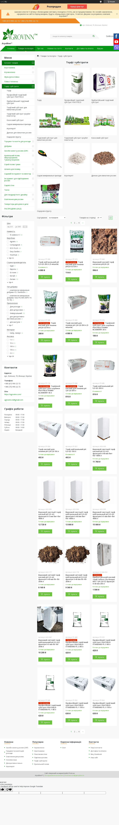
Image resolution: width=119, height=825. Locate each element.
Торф (9, 90)
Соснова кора (11, 760)
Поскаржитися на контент (53, 775)
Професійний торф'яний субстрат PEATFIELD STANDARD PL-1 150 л (77, 705)
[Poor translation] (9, 790)
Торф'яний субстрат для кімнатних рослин (17, 108)
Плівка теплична (11, 81)
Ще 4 (11, 282)
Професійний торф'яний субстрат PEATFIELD (16, 96)
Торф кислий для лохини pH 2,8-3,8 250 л (76, 388)
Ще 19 (11, 356)
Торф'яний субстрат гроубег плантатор (18, 115)
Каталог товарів (11, 63)
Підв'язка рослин (40, 757)
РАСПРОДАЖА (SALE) (12, 208)
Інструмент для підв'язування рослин (16, 179)
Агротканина (9, 67)
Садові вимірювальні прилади (19, 124)
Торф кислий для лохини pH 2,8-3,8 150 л (48, 450)
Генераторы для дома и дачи (16, 204)
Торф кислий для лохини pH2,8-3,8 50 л (47, 325)
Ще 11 (11, 258)
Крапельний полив (41, 764)
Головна (10, 48)
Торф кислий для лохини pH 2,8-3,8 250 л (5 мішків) (77, 325)
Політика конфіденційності (74, 775)
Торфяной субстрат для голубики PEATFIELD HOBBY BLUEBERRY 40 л (49, 389)
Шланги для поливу (12, 169)
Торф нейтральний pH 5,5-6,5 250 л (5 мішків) (48, 263)
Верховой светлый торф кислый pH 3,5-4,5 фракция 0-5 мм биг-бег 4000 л (49, 515)
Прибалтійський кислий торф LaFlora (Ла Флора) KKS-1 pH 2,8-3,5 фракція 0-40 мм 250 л (104, 580)
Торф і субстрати (11, 86)
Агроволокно (9, 72)
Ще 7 (11, 325)
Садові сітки (9, 185)
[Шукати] (93, 36)
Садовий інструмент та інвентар (17, 174)
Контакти (69, 48)
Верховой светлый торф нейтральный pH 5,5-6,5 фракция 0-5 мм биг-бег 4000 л (104, 515)
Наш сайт (94, 757)
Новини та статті (54, 48)
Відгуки (100, 48)
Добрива (8, 146)
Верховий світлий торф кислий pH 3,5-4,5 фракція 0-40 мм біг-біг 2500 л (49, 578)
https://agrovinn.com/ (12, 394)
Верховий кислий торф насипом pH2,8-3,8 (103, 263)
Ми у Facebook (96, 754)
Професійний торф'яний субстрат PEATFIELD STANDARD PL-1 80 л (49, 707)
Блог (64, 748)
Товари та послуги (25, 48)
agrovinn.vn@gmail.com (13, 400)
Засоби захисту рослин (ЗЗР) (16, 151)
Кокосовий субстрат (15, 120)
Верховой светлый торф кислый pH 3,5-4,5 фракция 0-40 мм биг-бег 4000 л (104, 452)
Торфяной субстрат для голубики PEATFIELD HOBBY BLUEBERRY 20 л (104, 326)
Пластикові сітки (40, 754)
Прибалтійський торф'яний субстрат (18, 102)
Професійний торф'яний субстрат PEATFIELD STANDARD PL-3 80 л (104, 642)
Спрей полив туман (12, 164)
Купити (47, 277)
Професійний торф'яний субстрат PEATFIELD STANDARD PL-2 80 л (77, 644)
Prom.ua (72, 773)
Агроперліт (11, 128)
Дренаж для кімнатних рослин (19, 132)
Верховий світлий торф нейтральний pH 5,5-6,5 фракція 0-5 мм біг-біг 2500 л (49, 643)
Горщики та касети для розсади (17, 141)
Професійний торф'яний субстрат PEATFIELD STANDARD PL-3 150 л (104, 705)
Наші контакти (96, 748)
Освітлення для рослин (13, 199)
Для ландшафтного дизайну (15, 195)
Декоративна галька (14, 763)
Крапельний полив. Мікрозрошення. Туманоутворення (12, 157)
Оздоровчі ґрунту (14, 137)
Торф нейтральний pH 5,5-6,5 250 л (103, 387)
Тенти (6, 190)
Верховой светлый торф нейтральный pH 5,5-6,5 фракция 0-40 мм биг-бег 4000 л (77, 515)
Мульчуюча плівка (11, 77)
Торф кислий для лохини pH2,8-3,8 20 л (75, 264)
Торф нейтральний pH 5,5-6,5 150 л (76, 450)
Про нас (40, 48)
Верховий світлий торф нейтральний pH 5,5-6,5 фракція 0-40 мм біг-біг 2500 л (76, 578)
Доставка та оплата (85, 48)
